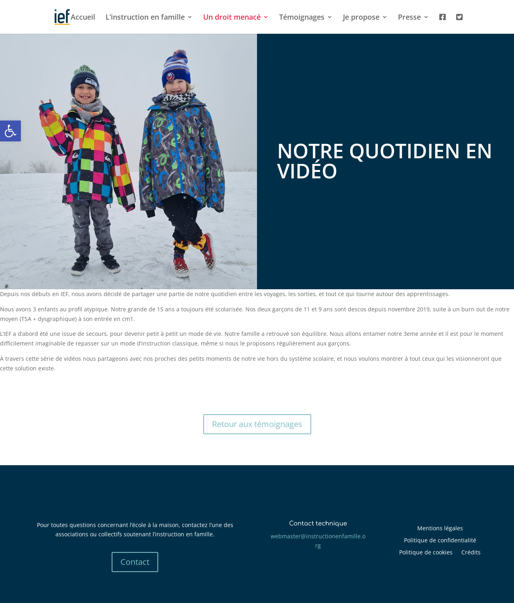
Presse (409, 18)
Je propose (361, 18)
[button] (10, 131)
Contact (134, 561)
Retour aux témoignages (257, 424)
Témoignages (301, 18)
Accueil (83, 18)
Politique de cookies (426, 553)
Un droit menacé (232, 18)
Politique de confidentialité (440, 541)
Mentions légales (440, 528)
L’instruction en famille (145, 18)
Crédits (471, 553)
